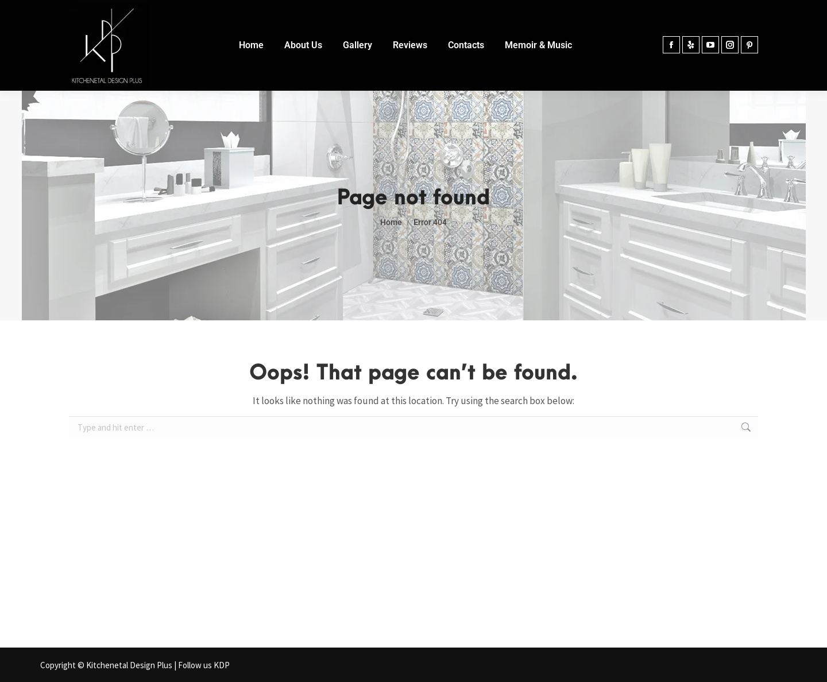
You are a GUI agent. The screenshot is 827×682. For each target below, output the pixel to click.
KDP (222, 665)
